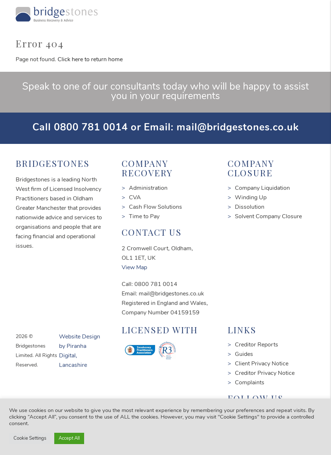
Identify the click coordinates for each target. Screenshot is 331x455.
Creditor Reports (256, 345)
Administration (148, 188)
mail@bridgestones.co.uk (238, 128)
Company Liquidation (262, 188)
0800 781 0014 (91, 128)
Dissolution (249, 207)
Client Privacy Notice (261, 364)
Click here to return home (90, 60)
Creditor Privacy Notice (265, 373)
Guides (244, 354)
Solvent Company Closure (268, 217)
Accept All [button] (69, 438)
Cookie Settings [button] (29, 438)
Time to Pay (144, 217)
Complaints (249, 383)
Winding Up (251, 198)
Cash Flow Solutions (155, 207)
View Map (134, 268)
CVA (135, 198)
